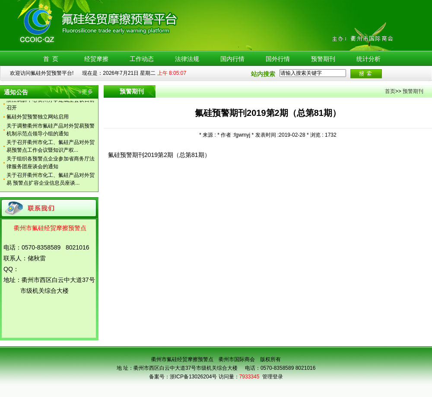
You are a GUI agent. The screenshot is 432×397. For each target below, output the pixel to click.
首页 (390, 91)
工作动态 (142, 58)
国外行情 (278, 58)
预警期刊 (323, 58)
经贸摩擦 (96, 58)
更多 (86, 93)
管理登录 (272, 377)
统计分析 (368, 58)
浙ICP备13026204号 (193, 377)
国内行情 (232, 58)
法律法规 (187, 58)
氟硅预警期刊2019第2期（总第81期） (159, 154)
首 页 (51, 58)
